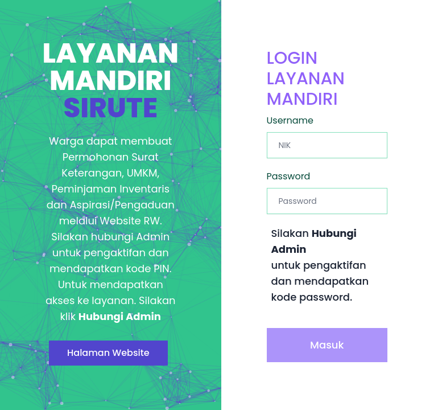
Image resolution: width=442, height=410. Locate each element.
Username (290, 120)
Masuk (327, 345)
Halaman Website (108, 352)
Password (289, 176)
